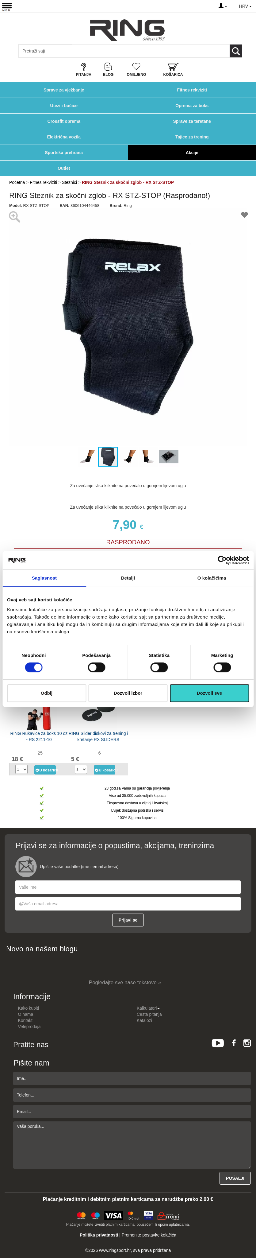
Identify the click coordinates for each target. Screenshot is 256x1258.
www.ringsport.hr (115, 1250)
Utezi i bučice (64, 105)
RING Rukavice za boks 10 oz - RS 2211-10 (39, 736)
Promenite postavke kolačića (149, 1235)
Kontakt (25, 1020)
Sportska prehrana (64, 152)
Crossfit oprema (64, 121)
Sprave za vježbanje (64, 89)
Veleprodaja (29, 1026)
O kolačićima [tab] (211, 577)
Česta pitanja (149, 1014)
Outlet (64, 168)
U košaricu (45, 769)
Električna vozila (64, 136)
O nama (25, 1014)
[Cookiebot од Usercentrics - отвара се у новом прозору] (222, 560)
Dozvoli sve (209, 693)
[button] (15, 327)
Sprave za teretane (192, 121)
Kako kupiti (28, 1008)
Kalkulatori (148, 1008)
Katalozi (144, 1020)
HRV (245, 6)
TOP (248, 1233)
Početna (17, 182)
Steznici (70, 182)
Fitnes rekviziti (192, 89)
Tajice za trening (192, 136)
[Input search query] (45, 51)
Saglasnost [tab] (44, 577)
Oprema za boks (191, 105)
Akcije (192, 152)
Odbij (46, 693)
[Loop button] (236, 51)
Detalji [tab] (128, 577)
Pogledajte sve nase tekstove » (125, 982)
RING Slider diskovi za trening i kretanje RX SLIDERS (98, 736)
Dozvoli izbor (128, 693)
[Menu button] (7, 7)
